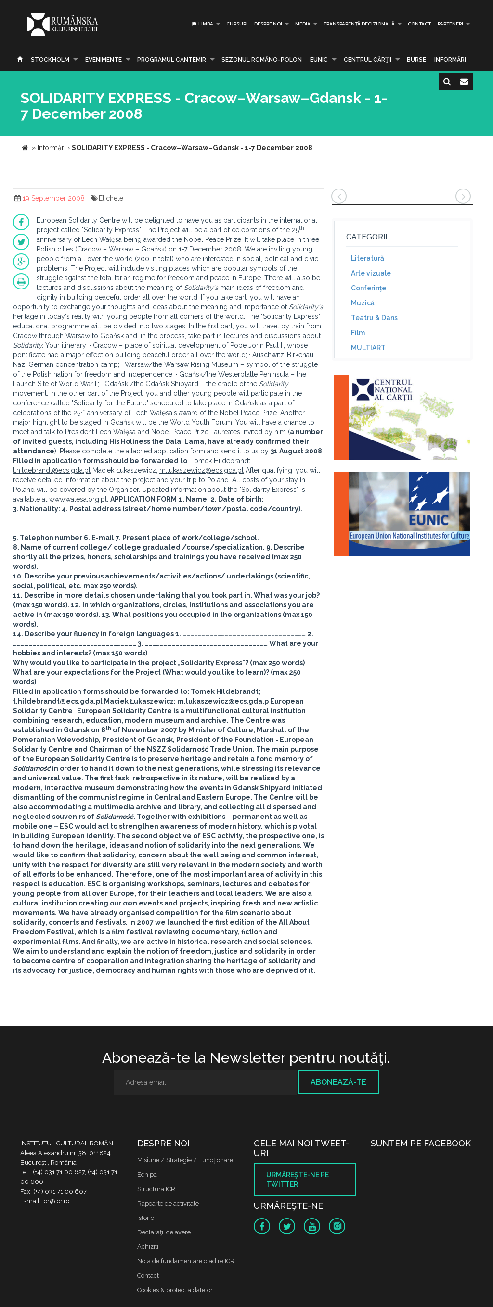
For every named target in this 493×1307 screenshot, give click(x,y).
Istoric (145, 1217)
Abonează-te (338, 1082)
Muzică (363, 303)
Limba (202, 23)
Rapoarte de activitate (168, 1203)
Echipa (147, 1174)
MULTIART (368, 348)
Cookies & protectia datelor (175, 1290)
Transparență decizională (359, 23)
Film (358, 333)
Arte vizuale (371, 273)
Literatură (367, 258)
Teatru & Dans (374, 318)
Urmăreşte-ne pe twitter (297, 1179)
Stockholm (50, 59)
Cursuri (236, 23)
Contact (419, 23)
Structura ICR (156, 1189)
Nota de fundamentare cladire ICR (185, 1261)
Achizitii (148, 1246)
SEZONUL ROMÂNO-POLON (261, 59)
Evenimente (103, 59)
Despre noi (268, 23)
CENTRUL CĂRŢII (367, 59)
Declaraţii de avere (164, 1232)
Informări (450, 59)
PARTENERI (450, 23)
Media (303, 23)
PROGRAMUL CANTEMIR (171, 59)
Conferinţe (368, 288)
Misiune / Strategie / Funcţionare (185, 1160)
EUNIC (319, 59)
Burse (416, 59)
